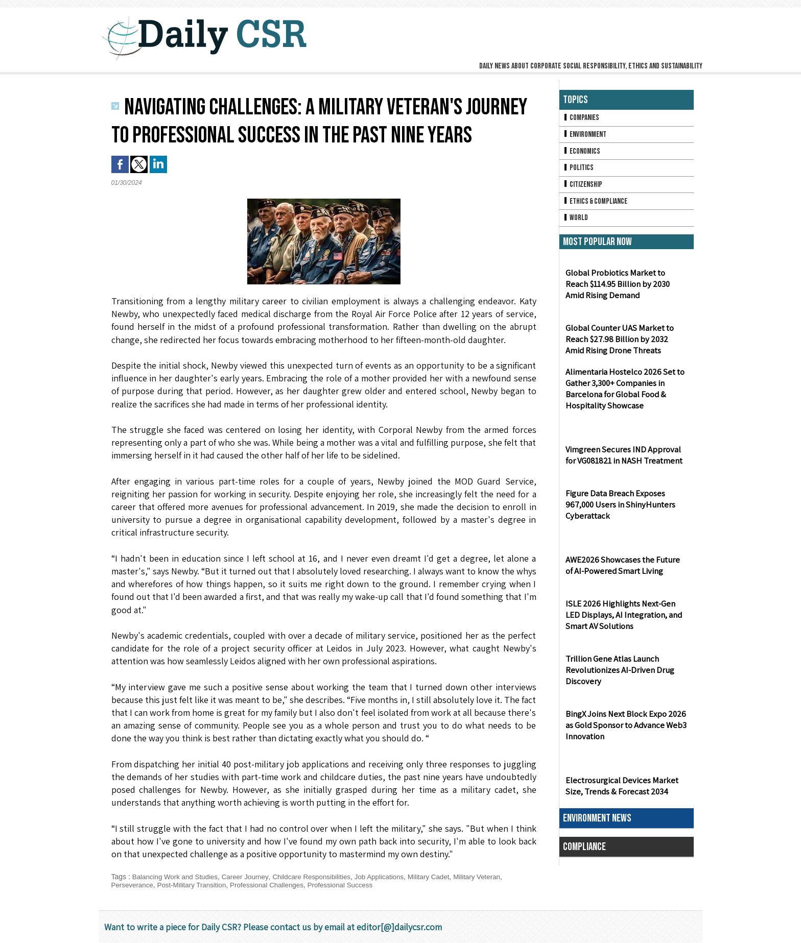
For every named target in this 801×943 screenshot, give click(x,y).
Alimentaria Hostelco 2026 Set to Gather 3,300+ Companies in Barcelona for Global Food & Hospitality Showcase (623, 394)
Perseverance (133, 885)
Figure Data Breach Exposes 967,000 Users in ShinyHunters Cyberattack (618, 510)
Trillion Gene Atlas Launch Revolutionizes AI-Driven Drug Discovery (617, 675)
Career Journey (250, 877)
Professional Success (351, 885)
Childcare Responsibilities (319, 877)
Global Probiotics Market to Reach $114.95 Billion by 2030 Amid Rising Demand (626, 289)
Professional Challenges (274, 885)
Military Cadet (442, 877)
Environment (585, 135)
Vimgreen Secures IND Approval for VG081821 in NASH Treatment (626, 460)
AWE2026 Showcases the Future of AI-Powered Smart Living (625, 570)
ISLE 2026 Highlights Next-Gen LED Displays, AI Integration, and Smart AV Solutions (626, 620)
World (576, 222)
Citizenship (583, 187)
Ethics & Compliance (597, 205)
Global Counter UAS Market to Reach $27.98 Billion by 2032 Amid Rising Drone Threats (625, 344)
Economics (582, 153)
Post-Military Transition (195, 885)
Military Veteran (492, 877)
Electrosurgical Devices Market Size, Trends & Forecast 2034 (619, 791)
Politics (579, 170)
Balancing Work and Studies (177, 877)
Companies (582, 118)
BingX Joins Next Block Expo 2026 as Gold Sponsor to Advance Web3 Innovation (624, 730)
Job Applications (390, 877)
